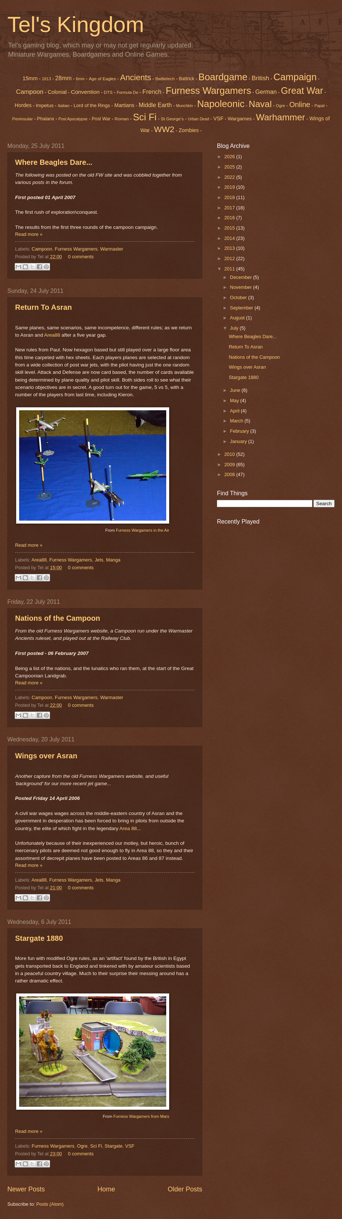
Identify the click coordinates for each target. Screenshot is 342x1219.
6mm (80, 79)
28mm (63, 78)
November (241, 287)
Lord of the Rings (92, 105)
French (151, 91)
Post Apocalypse (73, 119)
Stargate (114, 1146)
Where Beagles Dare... (53, 162)
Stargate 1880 (39, 938)
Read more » (28, 234)
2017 (230, 207)
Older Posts (185, 1189)
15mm (30, 78)
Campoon (29, 91)
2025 (230, 167)
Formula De (127, 92)
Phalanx (45, 118)
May (235, 400)
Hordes (23, 105)
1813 (46, 79)
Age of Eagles (102, 78)
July (234, 328)
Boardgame (223, 77)
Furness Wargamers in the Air (142, 530)
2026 (230, 156)
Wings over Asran (46, 756)
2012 (230, 258)
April (235, 411)
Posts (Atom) (50, 1204)
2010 (230, 454)
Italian (64, 105)
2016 (230, 217)
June (236, 390)
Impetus (45, 105)
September (242, 308)
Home (106, 1189)
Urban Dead (198, 119)
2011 (230, 269)
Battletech (165, 78)
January (239, 441)
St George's (172, 118)
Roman (122, 118)
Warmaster (111, 249)
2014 (230, 238)
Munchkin (184, 105)
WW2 (164, 129)
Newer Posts (26, 1189)
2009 (230, 464)
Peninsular (22, 118)
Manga (113, 560)
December (241, 277)
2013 (230, 248)
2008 (230, 474)
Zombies (189, 130)
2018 (230, 197)
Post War (101, 118)
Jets (99, 560)
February (240, 431)
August (238, 317)
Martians (124, 105)
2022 (230, 177)
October (239, 297)
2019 (230, 187)
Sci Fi (144, 117)
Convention (85, 92)
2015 (230, 228)
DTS (108, 92)
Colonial (57, 92)
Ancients (135, 77)
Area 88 (128, 828)
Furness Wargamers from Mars (141, 1116)
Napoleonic (221, 104)
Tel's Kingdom (75, 24)
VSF (218, 118)
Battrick (187, 78)
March (237, 421)
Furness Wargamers (208, 90)
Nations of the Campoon (57, 618)
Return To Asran (43, 307)
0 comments (81, 256)
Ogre (82, 1146)
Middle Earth (155, 105)
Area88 (52, 335)
